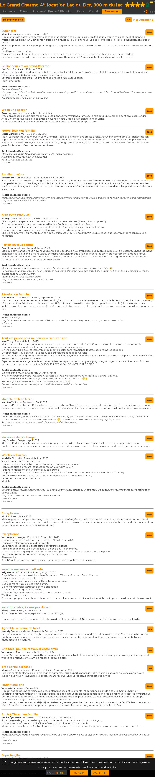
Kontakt (94, 11)
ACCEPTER (100, 772)
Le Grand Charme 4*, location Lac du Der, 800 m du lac (61, 5)
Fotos (23, 11)
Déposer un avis (13, 19)
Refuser (79, 772)
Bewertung (112, 11)
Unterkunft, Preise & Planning (52, 11)
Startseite (8, 11)
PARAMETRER (56, 772)
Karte (80, 11)
